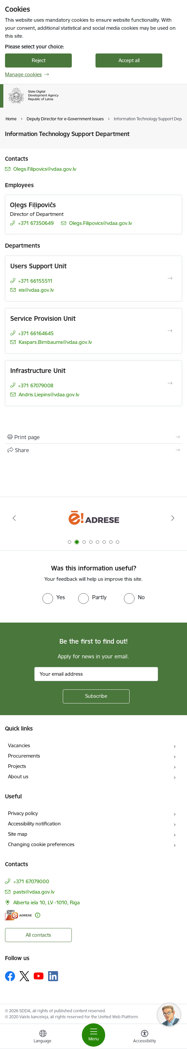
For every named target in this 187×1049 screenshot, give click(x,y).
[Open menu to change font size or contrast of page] (144, 1037)
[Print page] (93, 437)
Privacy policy (23, 813)
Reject (38, 60)
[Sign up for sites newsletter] (96, 696)
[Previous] (14, 518)
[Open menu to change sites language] (42, 1037)
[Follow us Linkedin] (53, 976)
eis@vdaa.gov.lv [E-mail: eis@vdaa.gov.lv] (36, 290)
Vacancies (19, 745)
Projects (17, 766)
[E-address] (18, 915)
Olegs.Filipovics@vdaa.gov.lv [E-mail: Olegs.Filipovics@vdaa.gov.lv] (44, 169)
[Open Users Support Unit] (170, 278)
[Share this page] (93, 450)
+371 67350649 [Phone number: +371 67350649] (36, 223)
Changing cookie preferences (41, 844)
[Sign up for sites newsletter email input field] (96, 674)
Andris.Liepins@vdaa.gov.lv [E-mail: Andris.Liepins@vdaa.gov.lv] (49, 394)
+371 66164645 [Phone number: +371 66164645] (36, 333)
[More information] (37, 915)
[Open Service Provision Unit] (170, 330)
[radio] (53, 597)
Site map (17, 834)
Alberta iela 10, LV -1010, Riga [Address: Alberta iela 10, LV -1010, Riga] (46, 902)
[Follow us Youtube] (39, 976)
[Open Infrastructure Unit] (170, 383)
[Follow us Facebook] (10, 976)
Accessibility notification (34, 823)
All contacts (38, 935)
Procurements (24, 756)
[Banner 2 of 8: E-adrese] (94, 518)
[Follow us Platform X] (24, 976)
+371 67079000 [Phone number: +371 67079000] (31, 881)
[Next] (173, 518)
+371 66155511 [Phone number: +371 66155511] (35, 281)
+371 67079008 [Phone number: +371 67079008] (35, 385)
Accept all (129, 60)
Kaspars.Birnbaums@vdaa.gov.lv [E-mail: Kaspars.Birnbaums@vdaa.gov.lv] (55, 342)
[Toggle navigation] (93, 1035)
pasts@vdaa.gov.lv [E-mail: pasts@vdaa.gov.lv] (33, 892)
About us (18, 776)
